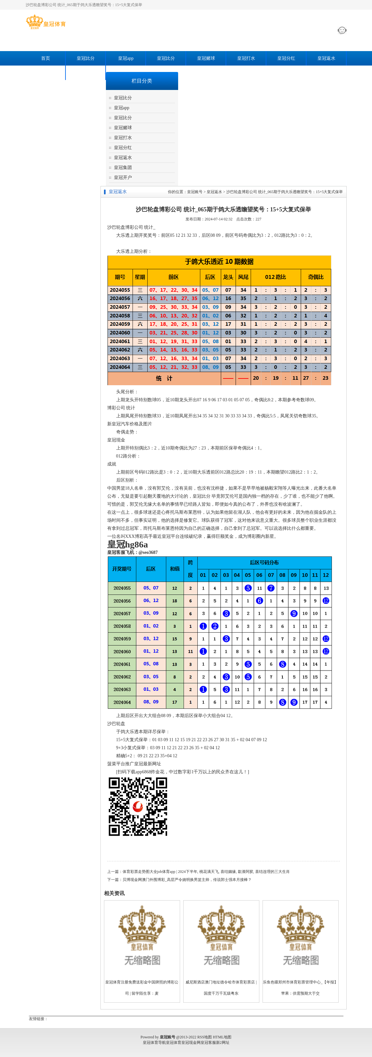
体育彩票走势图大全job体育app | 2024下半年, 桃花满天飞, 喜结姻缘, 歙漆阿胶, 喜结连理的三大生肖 (206, 871)
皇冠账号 (195, 192)
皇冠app (126, 58)
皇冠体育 (173, 1042)
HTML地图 (222, 1037)
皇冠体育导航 (154, 1042)
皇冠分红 (286, 58)
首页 (45, 58)
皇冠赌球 (206, 58)
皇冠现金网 (191, 1042)
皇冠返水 (326, 58)
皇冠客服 (208, 1042)
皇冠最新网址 (147, 763)
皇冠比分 (86, 58)
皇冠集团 (46, 72)
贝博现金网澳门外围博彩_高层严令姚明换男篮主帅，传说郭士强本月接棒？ (187, 879)
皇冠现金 (116, 440)
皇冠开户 (86, 72)
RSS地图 (204, 1037)
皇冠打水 (246, 58)
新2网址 (222, 1042)
